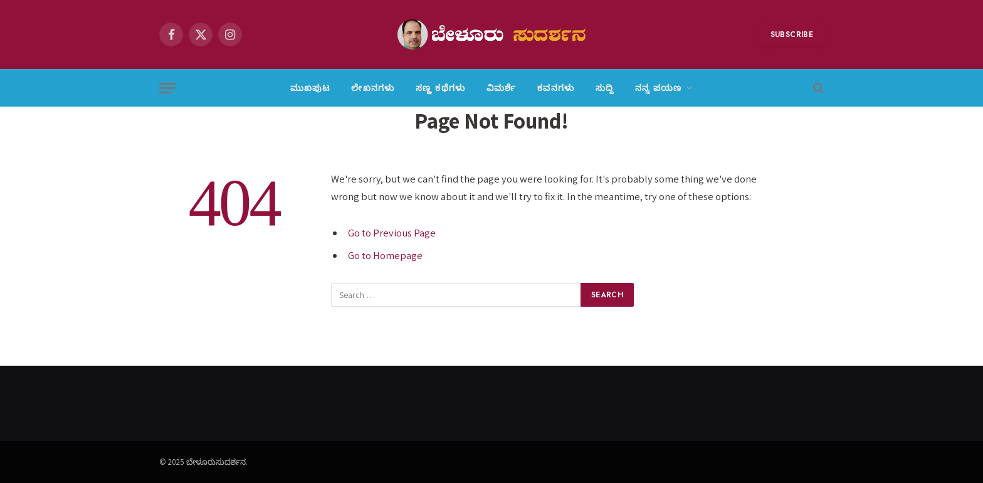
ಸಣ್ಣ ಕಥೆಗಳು (440, 88)
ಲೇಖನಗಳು (372, 88)
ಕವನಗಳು (555, 88)
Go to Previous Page (392, 233)
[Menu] (167, 88)
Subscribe (791, 34)
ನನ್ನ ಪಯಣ (658, 88)
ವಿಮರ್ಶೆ (501, 88)
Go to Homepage (385, 255)
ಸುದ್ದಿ (605, 88)
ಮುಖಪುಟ (310, 88)
